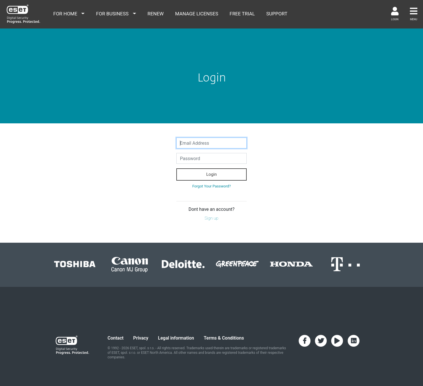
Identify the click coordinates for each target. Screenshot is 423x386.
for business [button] (113, 14)
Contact (116, 338)
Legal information (176, 338)
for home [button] (65, 14)
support (276, 14)
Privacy (140, 338)
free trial (242, 14)
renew (156, 14)
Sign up (211, 218)
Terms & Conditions (224, 338)
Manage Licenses (196, 14)
